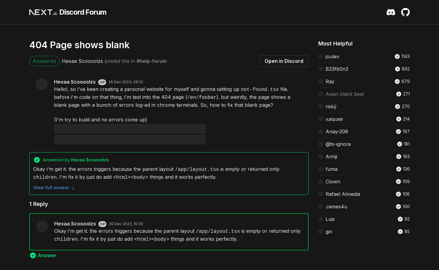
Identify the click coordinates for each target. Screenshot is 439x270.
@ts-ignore (338, 144)
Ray (330, 81)
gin (329, 232)
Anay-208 (337, 131)
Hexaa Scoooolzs (82, 61)
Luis (330, 219)
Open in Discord (284, 61)
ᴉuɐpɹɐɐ (334, 119)
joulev (332, 56)
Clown (333, 181)
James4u (336, 206)
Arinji (331, 156)
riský (331, 106)
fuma (331, 169)
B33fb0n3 (337, 69)
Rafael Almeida (343, 194)
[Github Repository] (405, 12)
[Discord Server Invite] (391, 12)
